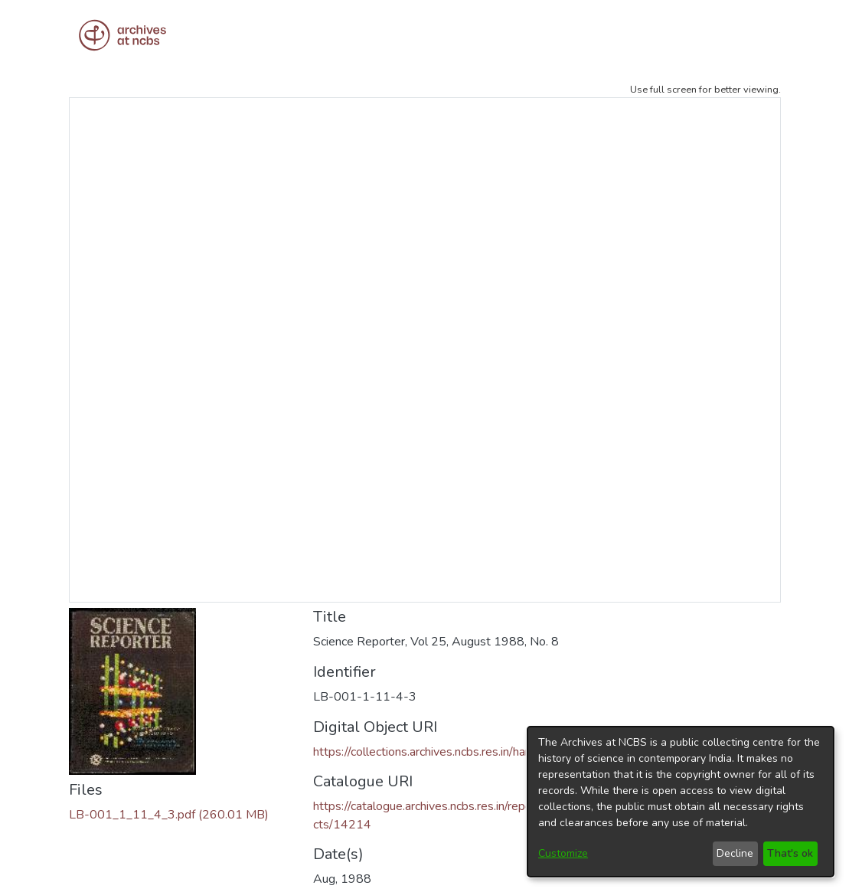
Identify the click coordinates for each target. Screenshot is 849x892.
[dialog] (680, 802)
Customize (563, 853)
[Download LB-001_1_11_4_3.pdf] (169, 814)
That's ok (790, 853)
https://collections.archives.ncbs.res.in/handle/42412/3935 (469, 751)
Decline (735, 853)
